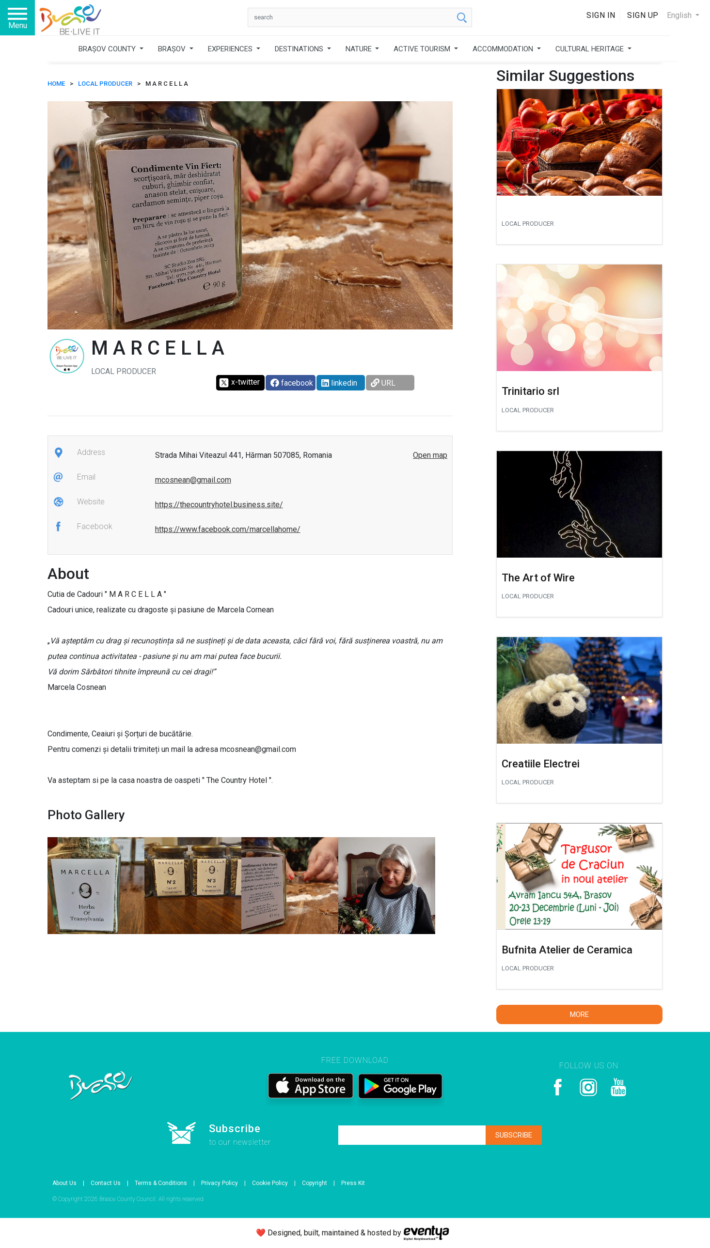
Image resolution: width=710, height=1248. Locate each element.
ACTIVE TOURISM (423, 49)
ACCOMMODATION (504, 49)
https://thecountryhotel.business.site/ (219, 504)
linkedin (339, 383)
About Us (64, 1183)
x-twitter (239, 382)
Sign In (600, 15)
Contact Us (106, 1183)
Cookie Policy (270, 1183)
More (579, 1014)
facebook (291, 383)
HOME (56, 83)
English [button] (680, 15)
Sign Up (643, 15)
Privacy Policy (219, 1183)
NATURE (360, 49)
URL (383, 383)
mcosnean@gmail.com (193, 479)
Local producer (105, 83)
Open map (430, 455)
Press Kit (353, 1183)
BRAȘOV (173, 49)
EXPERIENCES (231, 49)
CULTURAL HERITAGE (590, 49)
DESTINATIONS (300, 49)
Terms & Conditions (161, 1183)
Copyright (314, 1183)
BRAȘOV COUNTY (108, 49)
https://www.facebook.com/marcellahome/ (227, 529)
